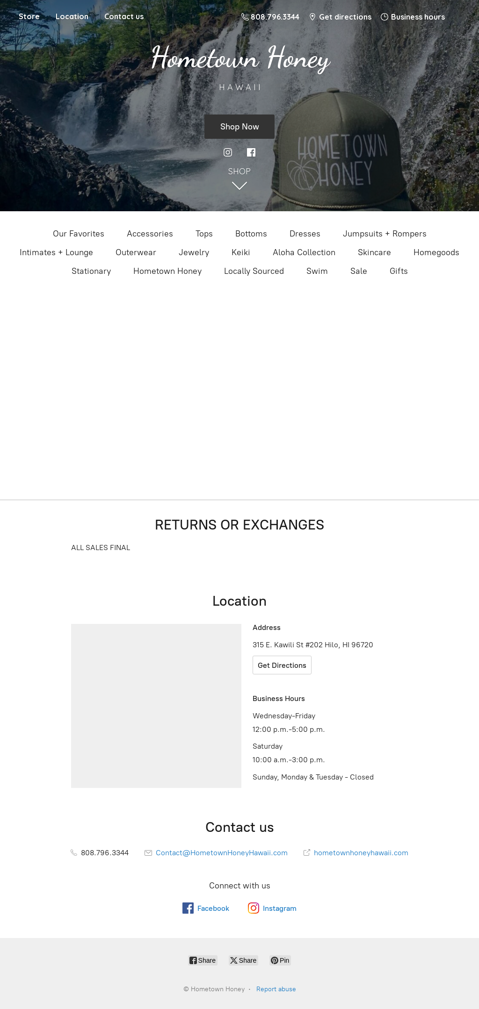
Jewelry (194, 252)
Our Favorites (78, 234)
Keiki (241, 252)
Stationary (91, 271)
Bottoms (251, 234)
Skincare (374, 252)
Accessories (150, 234)
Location (72, 16)
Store (29, 16)
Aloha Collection (304, 252)
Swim (317, 271)
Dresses (305, 234)
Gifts (399, 271)
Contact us (124, 16)
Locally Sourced (254, 271)
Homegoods (436, 252)
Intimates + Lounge (56, 252)
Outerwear (136, 252)
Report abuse (276, 989)
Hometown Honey (167, 271)
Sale (358, 271)
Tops (204, 234)
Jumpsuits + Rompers (385, 234)
